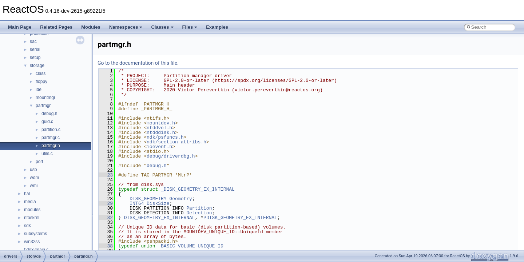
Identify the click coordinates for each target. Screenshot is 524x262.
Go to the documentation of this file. (138, 63)
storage (37, 65)
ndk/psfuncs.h (165, 137)
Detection (199, 213)
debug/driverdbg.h (171, 156)
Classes (162, 27)
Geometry (180, 198)
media (30, 201)
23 (106, 175)
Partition (199, 208)
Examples (217, 27)
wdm (34, 177)
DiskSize (158, 203)
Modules (90, 27)
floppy (41, 81)
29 (106, 203)
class (40, 73)
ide (38, 89)
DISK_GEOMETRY (148, 198)
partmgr (43, 105)
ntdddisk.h (161, 132)
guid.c (47, 121)
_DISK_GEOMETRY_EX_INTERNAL (198, 189)
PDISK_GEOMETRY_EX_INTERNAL (240, 217)
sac (33, 41)
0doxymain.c (36, 249)
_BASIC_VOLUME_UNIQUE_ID (190, 246)
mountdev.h (161, 123)
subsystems (35, 233)
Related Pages (56, 27)
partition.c (50, 129)
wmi (33, 185)
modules (32, 209)
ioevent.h (159, 146)
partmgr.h (50, 145)
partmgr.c (50, 137)
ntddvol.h (159, 127)
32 (106, 217)
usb (33, 169)
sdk (27, 225)
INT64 (137, 203)
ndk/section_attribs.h (176, 142)
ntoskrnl (31, 217)
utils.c (47, 153)
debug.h (49, 113)
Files (190, 27)
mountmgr (45, 97)
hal (27, 193)
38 (106, 246)
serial (35, 49)
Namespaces (126, 27)
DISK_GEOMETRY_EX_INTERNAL (159, 217)
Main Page (19, 27)
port (39, 161)
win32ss (32, 241)
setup (35, 57)
